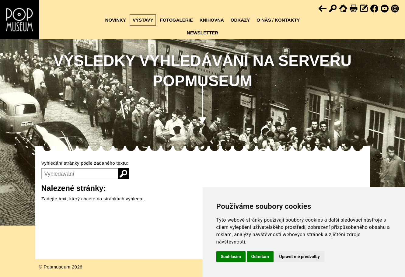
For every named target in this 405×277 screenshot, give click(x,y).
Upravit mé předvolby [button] (299, 256)
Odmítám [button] (260, 256)
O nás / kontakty (278, 20)
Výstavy (143, 20)
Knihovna (212, 20)
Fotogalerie (176, 20)
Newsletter (202, 32)
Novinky (115, 20)
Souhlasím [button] (231, 256)
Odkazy (240, 20)
